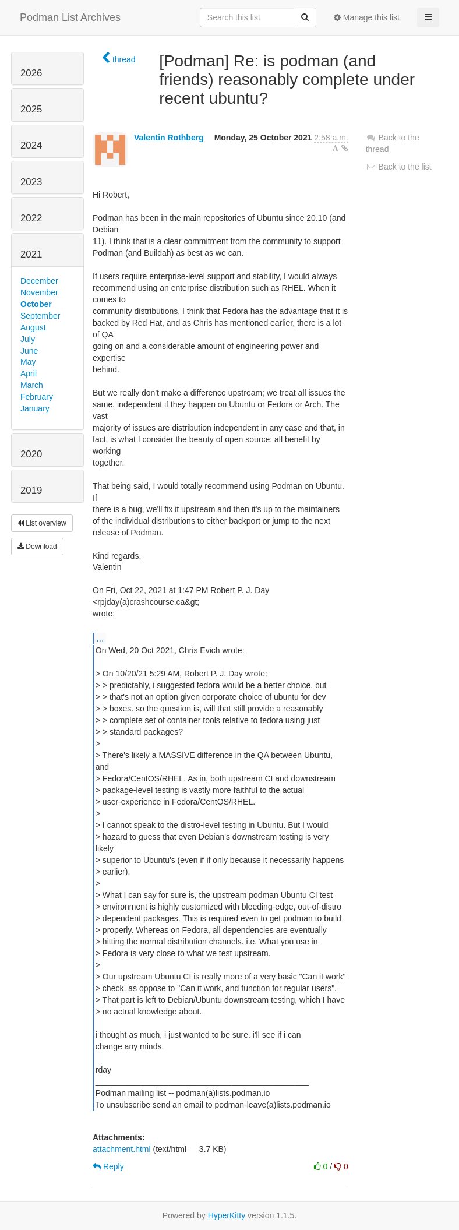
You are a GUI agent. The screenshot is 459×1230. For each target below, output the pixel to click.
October (36, 304)
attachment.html (122, 1149)
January (35, 408)
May (28, 361)
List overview (41, 523)
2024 (31, 145)
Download (37, 546)
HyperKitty (227, 1215)
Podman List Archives (70, 17)
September (40, 315)
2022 (31, 218)
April (28, 373)
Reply (108, 1166)
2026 (31, 73)
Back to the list (399, 166)
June (29, 350)
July (27, 339)
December (39, 281)
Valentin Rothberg (169, 137)
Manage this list (367, 17)
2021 (31, 254)
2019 (31, 490)
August (33, 327)
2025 (31, 109)
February (36, 396)
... (100, 638)
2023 (31, 182)
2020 (31, 454)
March (31, 385)
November (39, 292)
